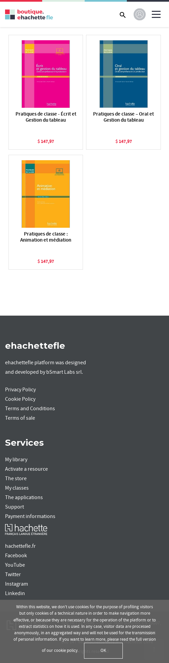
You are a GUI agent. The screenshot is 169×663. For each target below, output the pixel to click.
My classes (17, 488)
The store (16, 478)
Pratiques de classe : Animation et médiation (45, 237)
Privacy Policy (20, 389)
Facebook (16, 555)
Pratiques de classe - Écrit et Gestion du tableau (46, 117)
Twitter (13, 574)
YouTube (15, 565)
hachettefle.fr (20, 546)
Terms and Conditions (30, 408)
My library (16, 459)
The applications (24, 497)
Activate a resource (26, 469)
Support (14, 507)
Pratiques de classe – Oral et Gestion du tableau (123, 117)
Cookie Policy (20, 399)
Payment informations (30, 516)
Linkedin (15, 593)
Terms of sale (20, 418)
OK (103, 650)
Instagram (16, 584)
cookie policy (66, 650)
